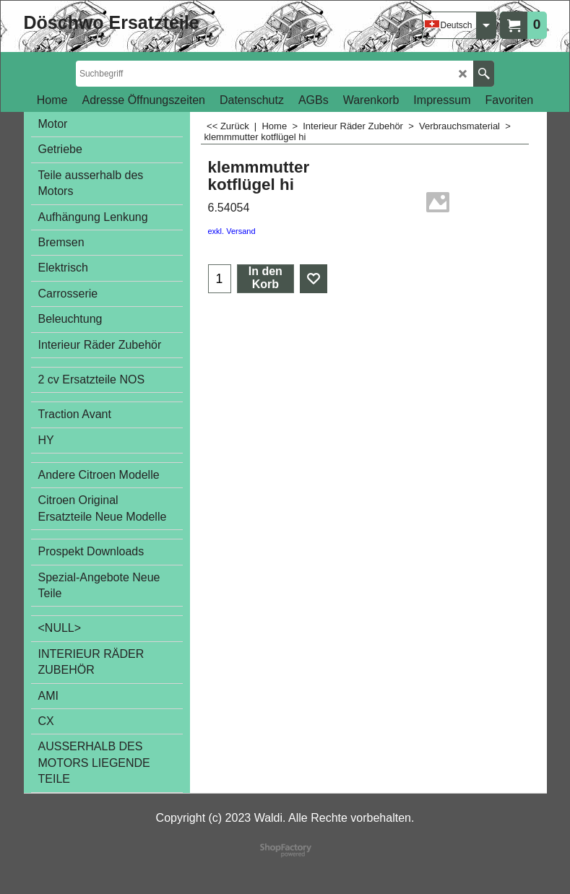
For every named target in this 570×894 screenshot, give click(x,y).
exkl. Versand (232, 231)
